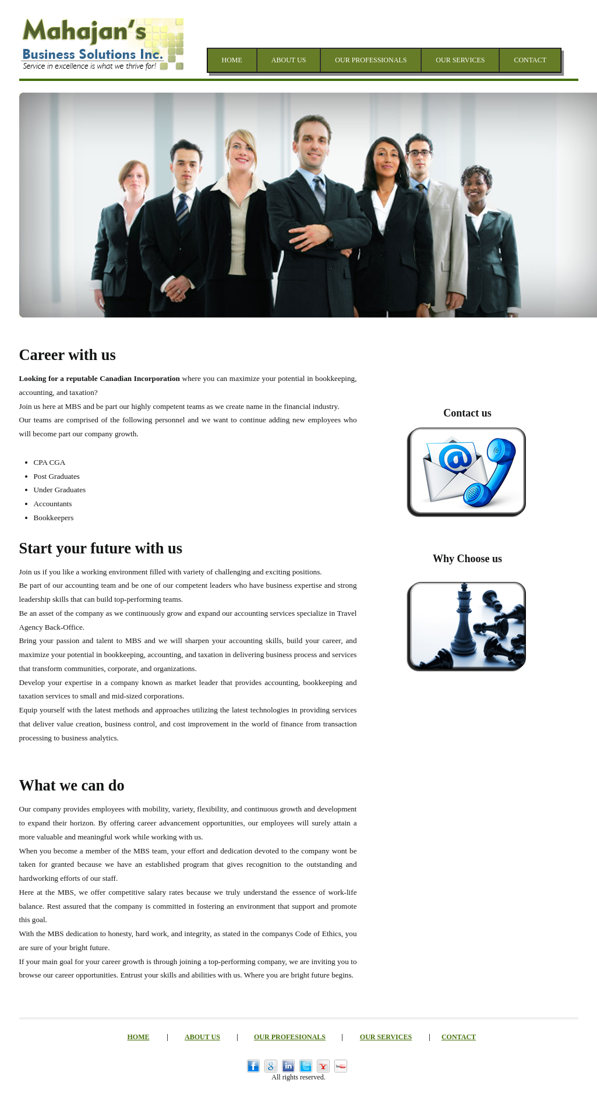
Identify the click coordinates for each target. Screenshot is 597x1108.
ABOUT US (288, 60)
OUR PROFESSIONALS (371, 60)
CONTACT (530, 60)
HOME (232, 60)
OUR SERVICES (460, 60)
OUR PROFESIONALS (290, 1037)
